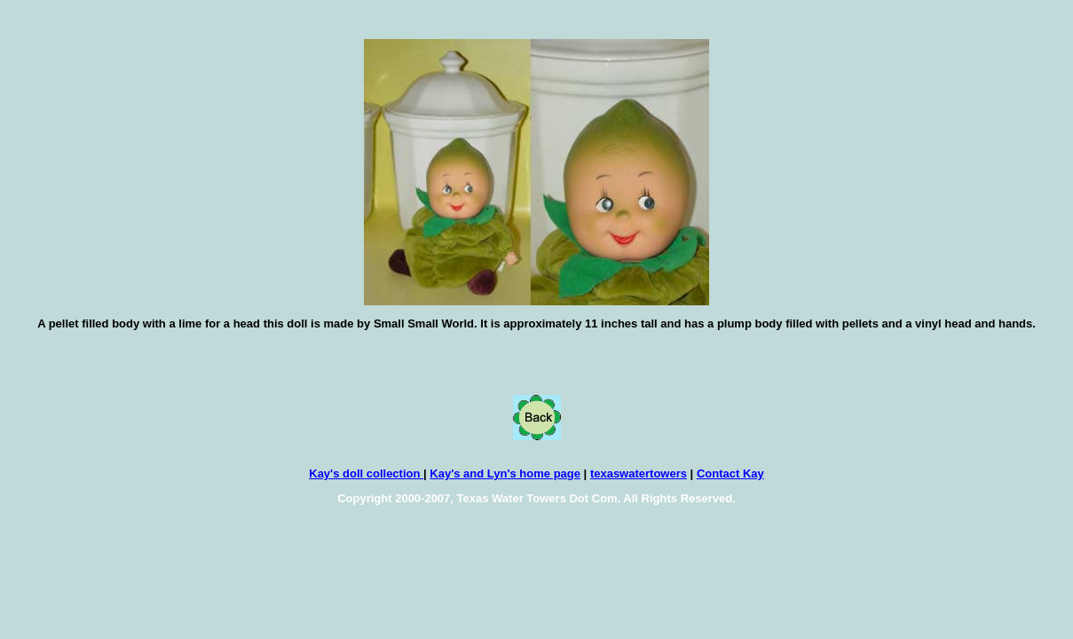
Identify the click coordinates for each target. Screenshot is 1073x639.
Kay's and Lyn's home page (505, 473)
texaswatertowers (638, 473)
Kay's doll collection (366, 473)
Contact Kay (730, 473)
